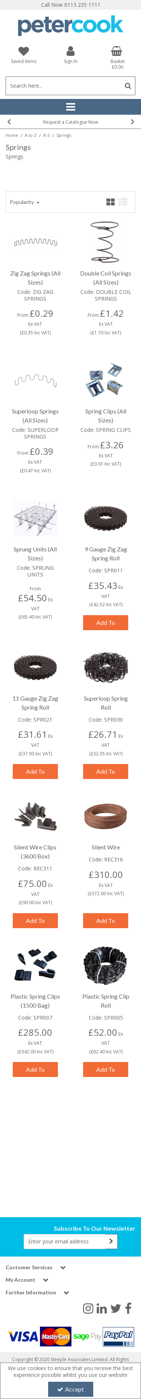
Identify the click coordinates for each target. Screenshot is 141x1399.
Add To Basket (105, 624)
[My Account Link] (70, 54)
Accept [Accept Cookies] (70, 1389)
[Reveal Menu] (70, 107)
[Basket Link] (117, 57)
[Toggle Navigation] (70, 107)
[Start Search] (128, 85)
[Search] (63, 85)
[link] (88, 1308)
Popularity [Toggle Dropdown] (22, 202)
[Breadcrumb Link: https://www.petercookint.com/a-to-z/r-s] (46, 135)
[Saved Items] (23, 55)
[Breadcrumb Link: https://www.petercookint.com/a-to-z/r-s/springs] (63, 135)
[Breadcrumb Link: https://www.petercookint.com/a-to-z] (30, 135)
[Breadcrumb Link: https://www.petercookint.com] (12, 135)
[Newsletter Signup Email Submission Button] (111, 1241)
